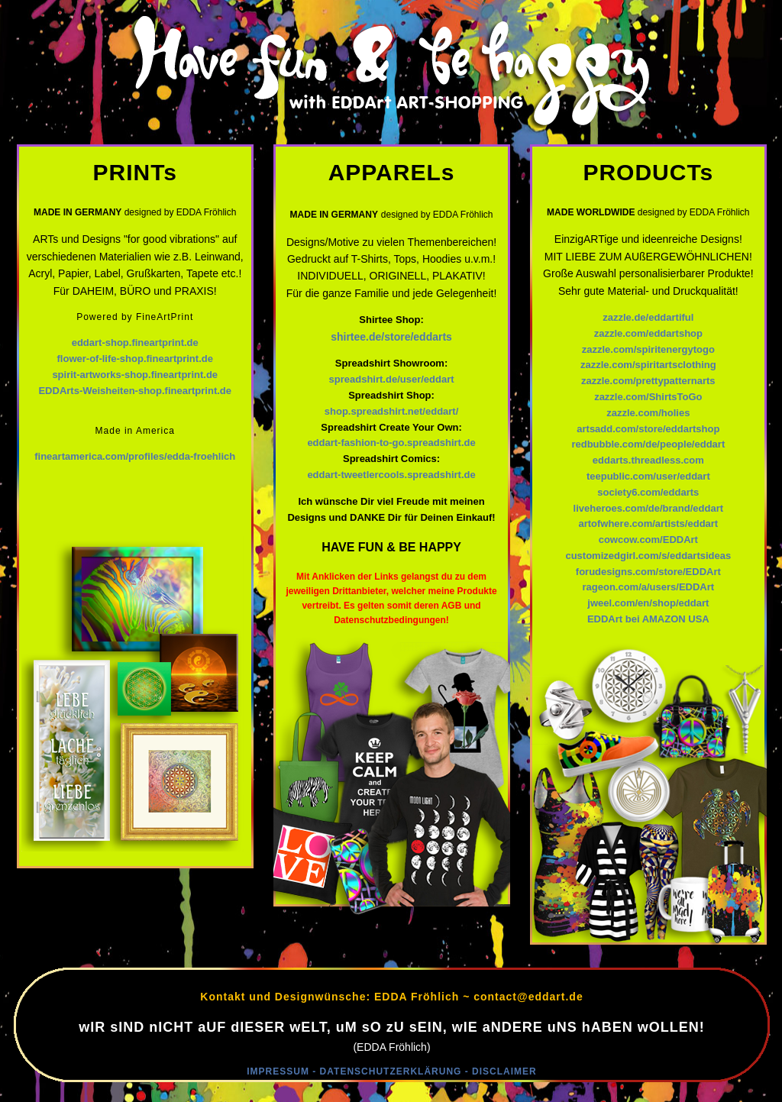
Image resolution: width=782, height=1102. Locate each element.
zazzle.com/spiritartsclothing (648, 364)
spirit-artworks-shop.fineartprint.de (135, 374)
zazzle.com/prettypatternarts (648, 380)
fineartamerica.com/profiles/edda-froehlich (134, 456)
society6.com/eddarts (648, 492)
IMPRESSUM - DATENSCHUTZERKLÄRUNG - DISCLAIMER (391, 1071)
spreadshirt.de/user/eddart (391, 379)
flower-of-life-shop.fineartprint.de (135, 358)
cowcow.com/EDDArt (648, 539)
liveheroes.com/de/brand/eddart (649, 508)
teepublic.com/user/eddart (648, 476)
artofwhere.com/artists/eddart (648, 523)
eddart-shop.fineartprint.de (135, 342)
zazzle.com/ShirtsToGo (648, 396)
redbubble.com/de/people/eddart (648, 444)
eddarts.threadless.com (648, 460)
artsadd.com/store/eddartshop (648, 429)
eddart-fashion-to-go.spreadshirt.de (391, 442)
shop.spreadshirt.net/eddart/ (392, 411)
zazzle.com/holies (648, 413)
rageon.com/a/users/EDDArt (648, 587)
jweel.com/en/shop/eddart (648, 603)
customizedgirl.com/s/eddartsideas (648, 555)
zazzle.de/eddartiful (648, 317)
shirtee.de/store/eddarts (391, 337)
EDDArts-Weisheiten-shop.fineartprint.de (134, 390)
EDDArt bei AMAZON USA (648, 619)
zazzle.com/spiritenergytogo (648, 349)
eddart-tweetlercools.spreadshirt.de (391, 474)
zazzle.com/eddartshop (648, 333)
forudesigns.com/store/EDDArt (648, 571)
